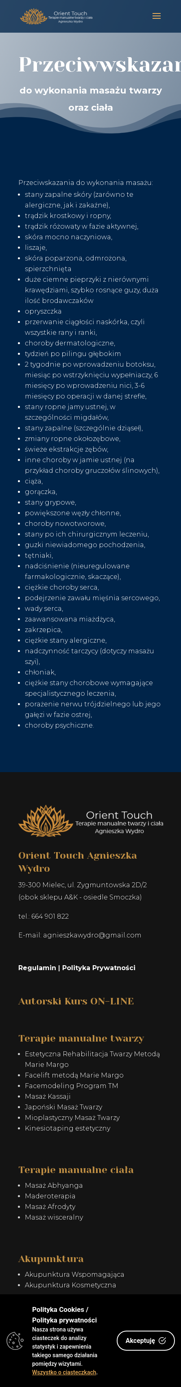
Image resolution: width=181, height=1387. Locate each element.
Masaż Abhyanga (54, 1185)
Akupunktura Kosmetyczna (70, 1285)
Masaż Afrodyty (50, 1207)
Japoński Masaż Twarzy (63, 1107)
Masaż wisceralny (54, 1217)
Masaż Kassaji (48, 1096)
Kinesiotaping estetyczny (67, 1128)
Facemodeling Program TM (71, 1086)
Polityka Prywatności (98, 968)
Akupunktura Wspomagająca (74, 1274)
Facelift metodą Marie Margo (74, 1075)
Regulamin (37, 968)
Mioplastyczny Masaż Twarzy (72, 1118)
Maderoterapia (50, 1196)
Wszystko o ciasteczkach (64, 1372)
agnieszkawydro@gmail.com (92, 935)
